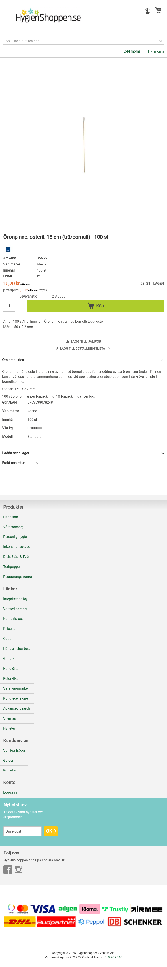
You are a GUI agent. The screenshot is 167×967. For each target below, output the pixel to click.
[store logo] (47, 17)
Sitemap (9, 718)
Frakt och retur (13, 463)
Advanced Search (16, 708)
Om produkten (13, 360)
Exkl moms (132, 51)
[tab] (83, 360)
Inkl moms (156, 51)
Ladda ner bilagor (15, 453)
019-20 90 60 (113, 957)
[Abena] (8, 253)
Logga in (10, 792)
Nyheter (9, 728)
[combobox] (83, 41)
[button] (147, 11)
